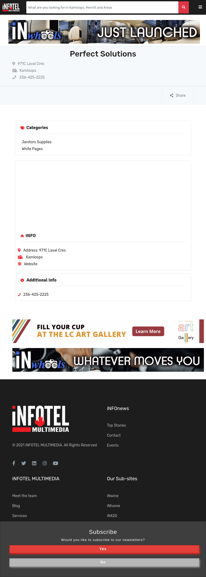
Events (113, 445)
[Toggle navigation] (204, 7)
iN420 (112, 516)
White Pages (32, 149)
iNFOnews (118, 408)
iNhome (113, 506)
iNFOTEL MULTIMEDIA (43, 445)
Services (19, 516)
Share (178, 95)
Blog (16, 506)
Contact (114, 435)
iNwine (113, 496)
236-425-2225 (28, 77)
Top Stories (116, 425)
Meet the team (24, 496)
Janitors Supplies (37, 142)
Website (31, 264)
